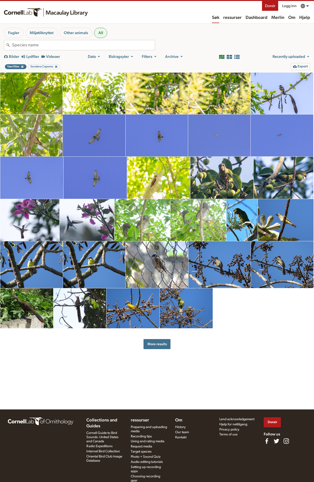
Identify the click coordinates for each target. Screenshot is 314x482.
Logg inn (289, 6)
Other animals (76, 33)
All (100, 33)
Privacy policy (229, 429)
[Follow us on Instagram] (286, 441)
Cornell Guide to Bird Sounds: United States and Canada (102, 437)
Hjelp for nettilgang (233, 424)
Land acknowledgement (236, 419)
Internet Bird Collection (103, 451)
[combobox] (83, 45)
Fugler (13, 33)
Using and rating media (147, 441)
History (180, 427)
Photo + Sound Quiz (145, 456)
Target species (141, 451)
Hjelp (304, 17)
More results (157, 344)
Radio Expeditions (99, 446)
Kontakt (180, 437)
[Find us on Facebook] (267, 441)
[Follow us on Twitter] (276, 441)
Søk (215, 17)
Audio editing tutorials (147, 462)
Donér (270, 6)
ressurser (232, 17)
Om (291, 17)
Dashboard (256, 17)
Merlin (277, 17)
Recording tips (141, 436)
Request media (141, 446)
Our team (182, 432)
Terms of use (228, 434)
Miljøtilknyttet (41, 33)
